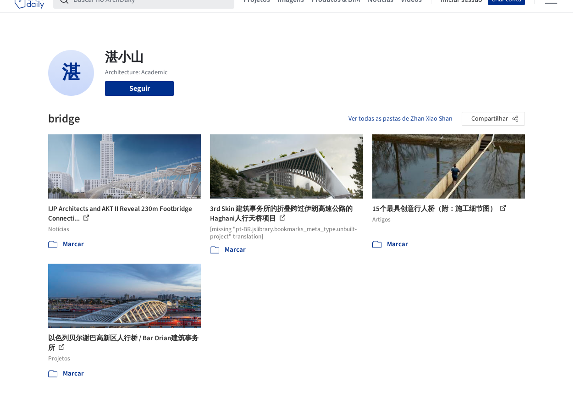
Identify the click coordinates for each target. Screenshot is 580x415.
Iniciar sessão (461, 13)
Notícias (380, 13)
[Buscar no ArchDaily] (151, 12)
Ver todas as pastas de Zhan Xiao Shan (400, 119)
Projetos (256, 13)
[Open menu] (551, 13)
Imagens (290, 13)
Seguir (139, 88)
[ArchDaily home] (29, 13)
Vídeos (411, 13)
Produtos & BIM (335, 13)
